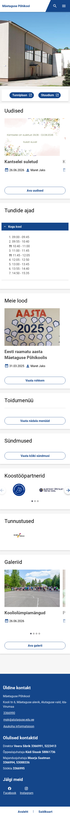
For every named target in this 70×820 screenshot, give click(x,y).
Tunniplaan (23, 95)
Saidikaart (45, 811)
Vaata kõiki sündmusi (35, 456)
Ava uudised (35, 190)
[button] (32, 501)
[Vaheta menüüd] (64, 6)
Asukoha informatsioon (18, 726)
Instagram (26, 790)
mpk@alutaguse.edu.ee (18, 719)
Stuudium (51, 95)
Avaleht (23, 811)
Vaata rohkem (35, 380)
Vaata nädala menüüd (35, 421)
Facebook (9, 790)
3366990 (9, 713)
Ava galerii (35, 645)
